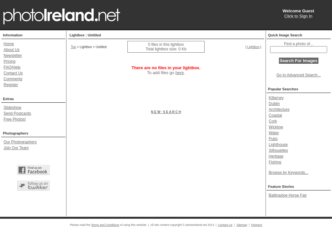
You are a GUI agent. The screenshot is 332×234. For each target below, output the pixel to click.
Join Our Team (16, 148)
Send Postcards (17, 113)
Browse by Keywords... (288, 172)
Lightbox (253, 47)
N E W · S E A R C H (166, 112)
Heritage (276, 156)
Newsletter (13, 55)
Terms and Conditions (105, 225)
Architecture (279, 109)
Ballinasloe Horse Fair (288, 195)
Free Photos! (15, 119)
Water (274, 133)
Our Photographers (20, 142)
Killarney (276, 98)
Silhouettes (278, 150)
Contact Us (13, 73)
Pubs (273, 138)
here (179, 72)
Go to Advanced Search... (299, 75)
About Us (11, 49)
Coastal (275, 115)
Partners (256, 225)
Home (9, 44)
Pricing (10, 61)
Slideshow (12, 107)
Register (11, 85)
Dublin (274, 103)
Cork (273, 121)
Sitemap (241, 225)
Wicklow (276, 127)
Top (73, 47)
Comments (13, 79)
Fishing (275, 162)
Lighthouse (278, 144)
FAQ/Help (12, 67)
